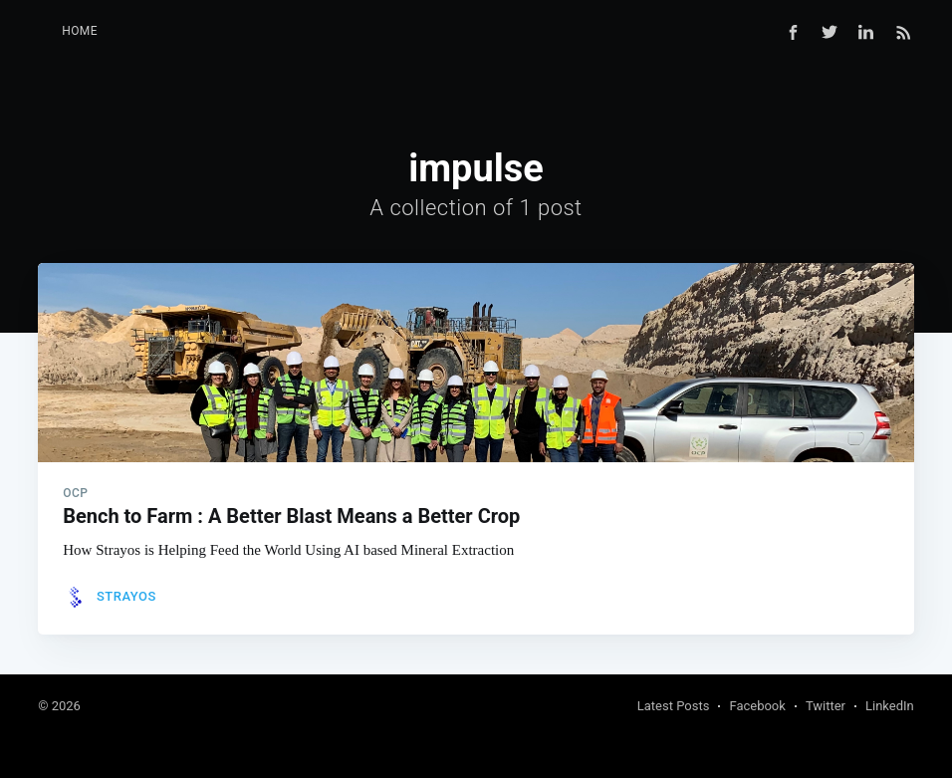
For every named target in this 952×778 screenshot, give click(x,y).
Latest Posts (673, 705)
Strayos (126, 596)
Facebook (757, 705)
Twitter (825, 705)
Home (80, 31)
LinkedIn (889, 705)
